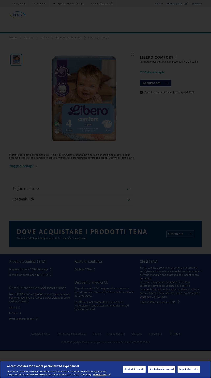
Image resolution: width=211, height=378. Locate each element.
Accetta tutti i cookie (134, 369)
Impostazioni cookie (188, 369)
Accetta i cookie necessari (162, 369)
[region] (105, 369)
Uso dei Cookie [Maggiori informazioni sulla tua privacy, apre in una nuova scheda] (101, 374)
